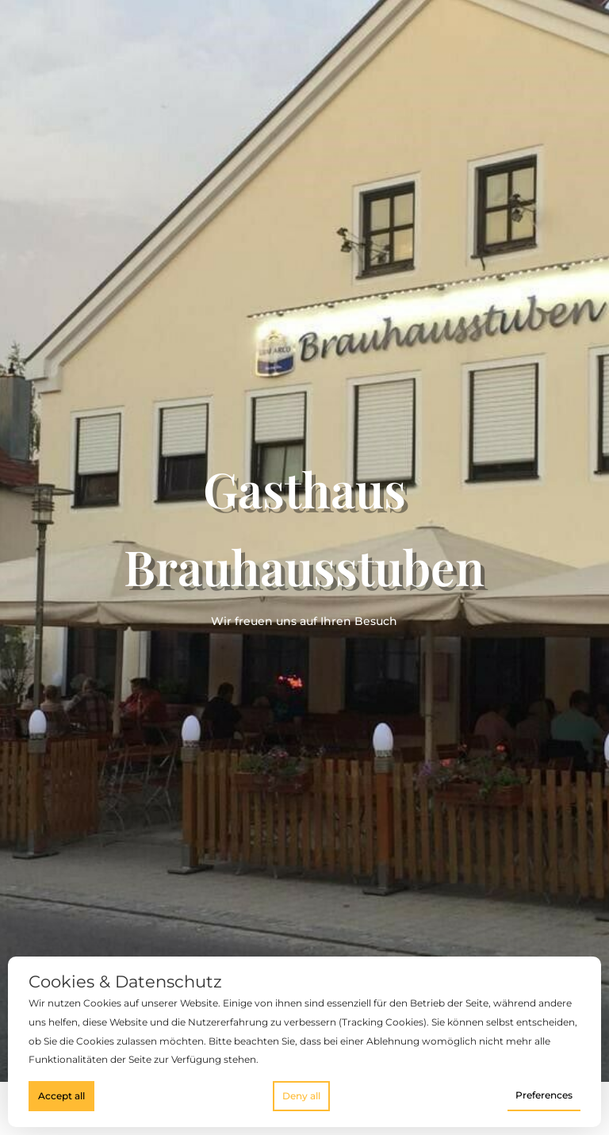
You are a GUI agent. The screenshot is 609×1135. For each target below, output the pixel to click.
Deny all (301, 1096)
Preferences (544, 1095)
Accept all (61, 1096)
